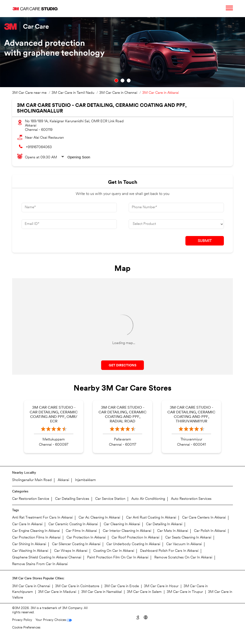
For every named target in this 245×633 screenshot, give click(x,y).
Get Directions (123, 365)
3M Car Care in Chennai (31, 586)
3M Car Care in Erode (121, 586)
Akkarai (63, 480)
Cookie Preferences (26, 627)
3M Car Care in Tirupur (185, 592)
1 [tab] (116, 80)
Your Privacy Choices (50, 620)
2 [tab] (122, 80)
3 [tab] (129, 80)
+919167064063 (39, 147)
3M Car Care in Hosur (161, 586)
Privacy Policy (22, 620)
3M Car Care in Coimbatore (77, 586)
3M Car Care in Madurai (57, 592)
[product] (176, 224)
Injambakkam (85, 480)
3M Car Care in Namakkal (101, 592)
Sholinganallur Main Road (32, 480)
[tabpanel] (122, 52)
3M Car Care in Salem (144, 592)
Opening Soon (78, 157)
